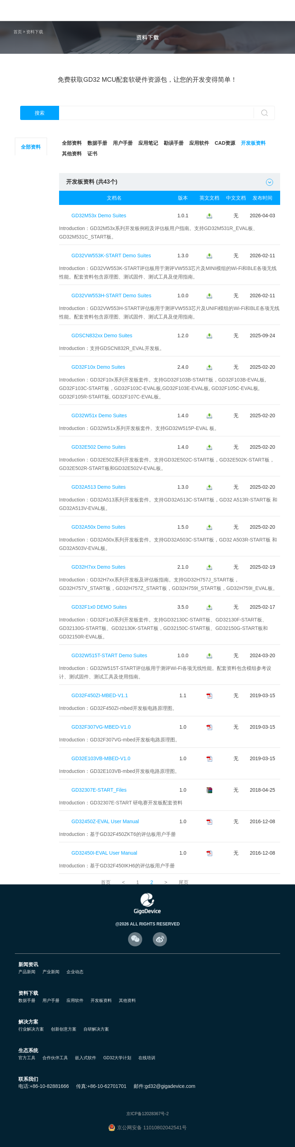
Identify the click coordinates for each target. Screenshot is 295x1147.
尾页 (184, 882)
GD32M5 (31, 465)
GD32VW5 (31, 448)
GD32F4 (32, 253)
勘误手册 (174, 143)
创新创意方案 (63, 1029)
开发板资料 (253, 143)
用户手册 (123, 143)
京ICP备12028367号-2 (147, 1113)
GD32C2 (31, 164)
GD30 (31, 483)
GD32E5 (32, 324)
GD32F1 (32, 200)
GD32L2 (31, 182)
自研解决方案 (96, 1029)
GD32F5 (32, 271)
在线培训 (146, 1057)
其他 (31, 501)
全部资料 (32, 147)
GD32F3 (32, 235)
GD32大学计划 (117, 1057)
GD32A (31, 394)
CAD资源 (225, 143)
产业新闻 (50, 971)
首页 (17, 31)
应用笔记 (148, 143)
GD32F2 (32, 217)
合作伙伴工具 (55, 1057)
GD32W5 (31, 377)
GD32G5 (31, 412)
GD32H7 (31, 430)
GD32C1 (31, 359)
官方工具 (26, 1057)
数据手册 (97, 143)
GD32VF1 (31, 341)
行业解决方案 (31, 1029)
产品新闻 (26, 971)
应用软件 (199, 143)
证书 (92, 153)
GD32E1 (32, 288)
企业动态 (74, 971)
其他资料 (72, 153)
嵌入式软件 (85, 1057)
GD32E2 (32, 306)
